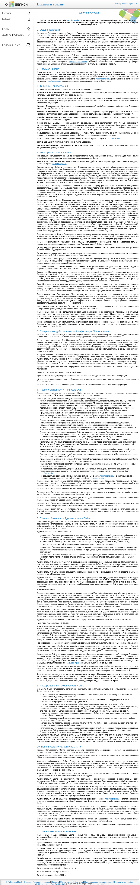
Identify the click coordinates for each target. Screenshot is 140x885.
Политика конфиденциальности (98, 882)
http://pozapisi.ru (74, 20)
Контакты (79, 882)
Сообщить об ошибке (123, 882)
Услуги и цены (66, 882)
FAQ (20, 882)
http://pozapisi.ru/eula (78, 62)
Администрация (75, 663)
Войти (117, 4)
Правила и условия (41, 882)
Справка (27, 882)
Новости (55, 882)
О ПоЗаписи (11, 882)
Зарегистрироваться (129, 4)
